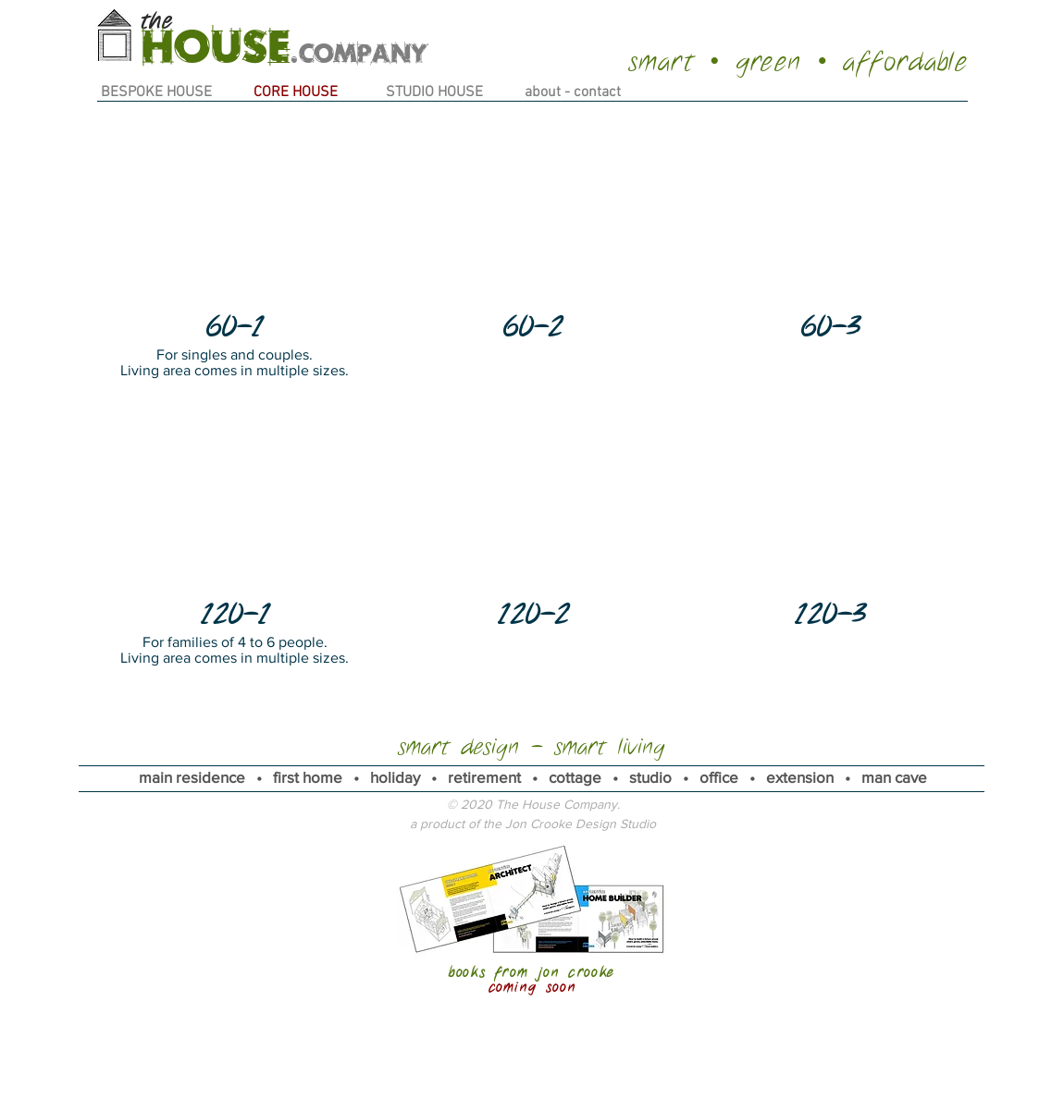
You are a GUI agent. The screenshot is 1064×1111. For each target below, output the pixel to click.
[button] (234, 248)
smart (662, 61)
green (769, 61)
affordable (906, 61)
